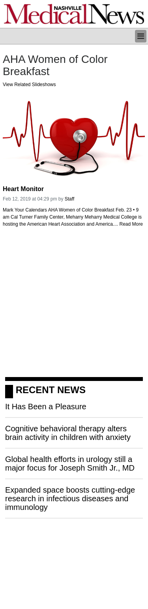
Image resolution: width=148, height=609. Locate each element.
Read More (131, 224)
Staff (69, 199)
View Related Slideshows (29, 84)
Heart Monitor (23, 189)
